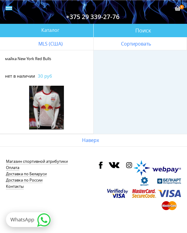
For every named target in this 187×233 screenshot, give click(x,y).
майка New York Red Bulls (28, 58)
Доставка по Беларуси (26, 173)
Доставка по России (24, 180)
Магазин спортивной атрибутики (37, 161)
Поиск (143, 30)
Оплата (12, 167)
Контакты (15, 186)
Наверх (90, 140)
